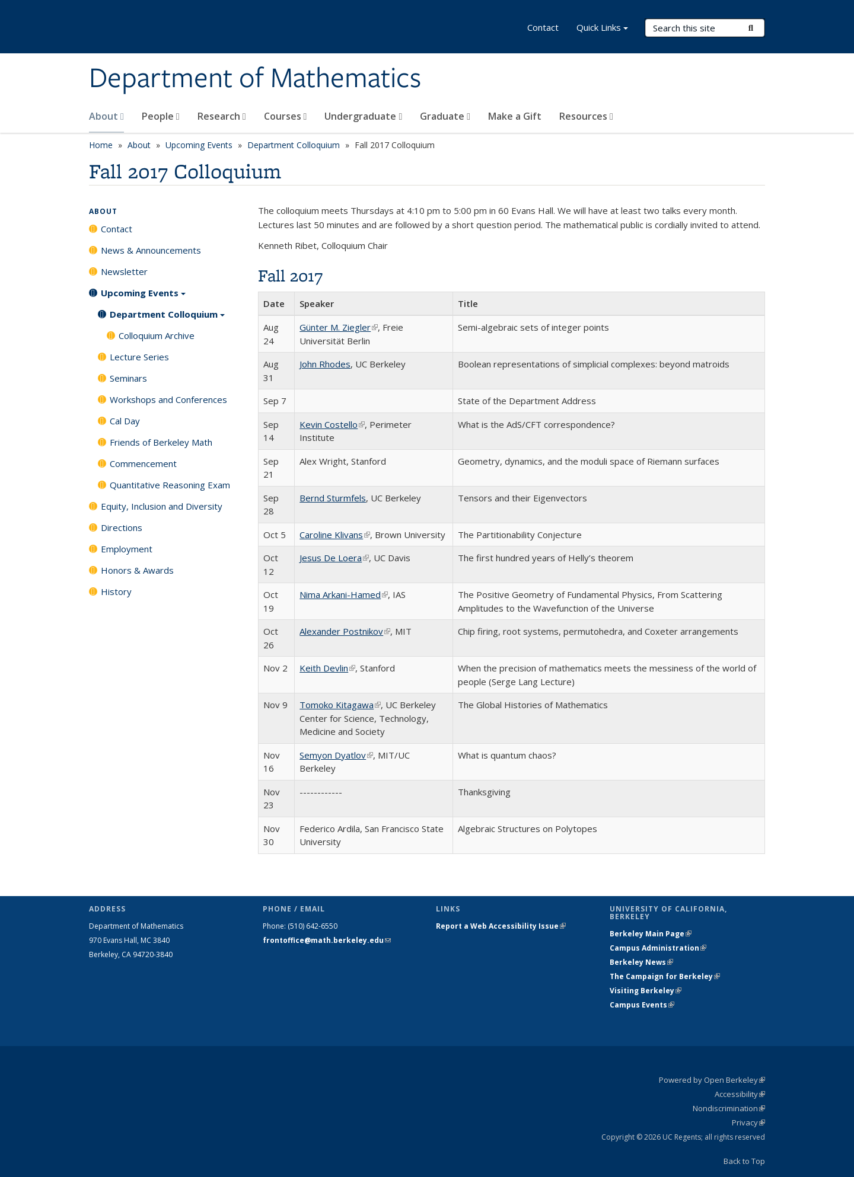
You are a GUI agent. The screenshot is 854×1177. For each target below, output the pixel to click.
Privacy (748, 1122)
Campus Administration (658, 948)
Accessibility (740, 1094)
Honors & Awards (137, 570)
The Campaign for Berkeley (665, 976)
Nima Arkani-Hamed (343, 594)
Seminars (128, 378)
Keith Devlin (327, 668)
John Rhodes (324, 364)
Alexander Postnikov (344, 631)
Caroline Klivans (334, 534)
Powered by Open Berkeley (712, 1079)
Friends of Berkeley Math (161, 442)
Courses (285, 116)
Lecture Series (139, 357)
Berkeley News (641, 962)
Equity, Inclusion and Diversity (161, 506)
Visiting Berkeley (645, 991)
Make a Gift (514, 116)
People (161, 116)
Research (221, 116)
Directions (121, 527)
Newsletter (124, 271)
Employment (126, 549)
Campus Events (642, 1005)
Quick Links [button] (602, 28)
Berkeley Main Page (651, 934)
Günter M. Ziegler (338, 327)
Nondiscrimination (729, 1108)
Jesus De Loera (334, 558)
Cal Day (125, 421)
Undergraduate (363, 116)
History (116, 591)
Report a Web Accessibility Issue (501, 926)
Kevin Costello (332, 424)
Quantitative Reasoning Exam (170, 485)
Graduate (445, 116)
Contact (543, 27)
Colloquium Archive (157, 335)
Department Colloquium (293, 145)
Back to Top (744, 1161)
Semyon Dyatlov (336, 755)
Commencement (143, 463)
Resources (586, 116)
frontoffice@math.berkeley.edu (327, 940)
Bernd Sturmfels (332, 498)
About (106, 116)
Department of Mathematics (255, 79)
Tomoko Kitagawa (340, 705)
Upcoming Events (198, 145)
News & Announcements (151, 250)
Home (101, 145)
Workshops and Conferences (168, 399)
